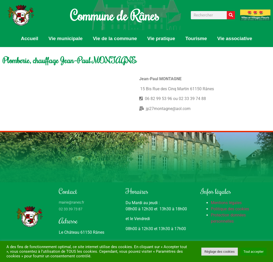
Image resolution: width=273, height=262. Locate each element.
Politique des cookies (230, 208)
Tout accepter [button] (253, 252)
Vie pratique (161, 38)
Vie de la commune (115, 38)
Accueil (29, 38)
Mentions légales (226, 202)
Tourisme (196, 38)
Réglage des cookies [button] (219, 252)
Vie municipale (66, 38)
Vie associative (234, 38)
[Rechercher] (231, 15)
